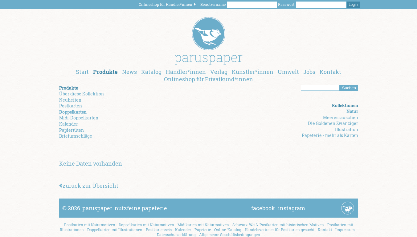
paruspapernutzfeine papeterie (124, 208)
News (129, 71)
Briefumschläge (75, 136)
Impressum (345, 229)
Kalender (68, 124)
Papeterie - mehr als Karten (330, 135)
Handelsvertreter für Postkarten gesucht (279, 229)
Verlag (218, 71)
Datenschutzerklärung (176, 234)
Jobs (309, 71)
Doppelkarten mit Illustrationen (114, 229)
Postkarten (70, 106)
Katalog (151, 71)
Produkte (105, 71)
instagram (291, 208)
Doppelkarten (73, 112)
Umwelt (288, 71)
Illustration (346, 129)
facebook (263, 208)
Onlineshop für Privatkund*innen (208, 79)
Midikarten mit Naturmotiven (203, 224)
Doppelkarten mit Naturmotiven (146, 224)
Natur (352, 111)
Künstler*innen (252, 71)
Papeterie (202, 229)
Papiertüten (71, 130)
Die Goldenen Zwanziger (333, 123)
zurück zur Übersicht (88, 185)
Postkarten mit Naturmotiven (89, 224)
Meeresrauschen (340, 117)
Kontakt (330, 71)
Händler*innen (186, 71)
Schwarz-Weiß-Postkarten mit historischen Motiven (278, 224)
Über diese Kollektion (81, 94)
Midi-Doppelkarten (78, 118)
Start (82, 71)
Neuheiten (70, 100)
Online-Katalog (227, 229)
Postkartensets (159, 229)
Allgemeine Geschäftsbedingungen (229, 234)
